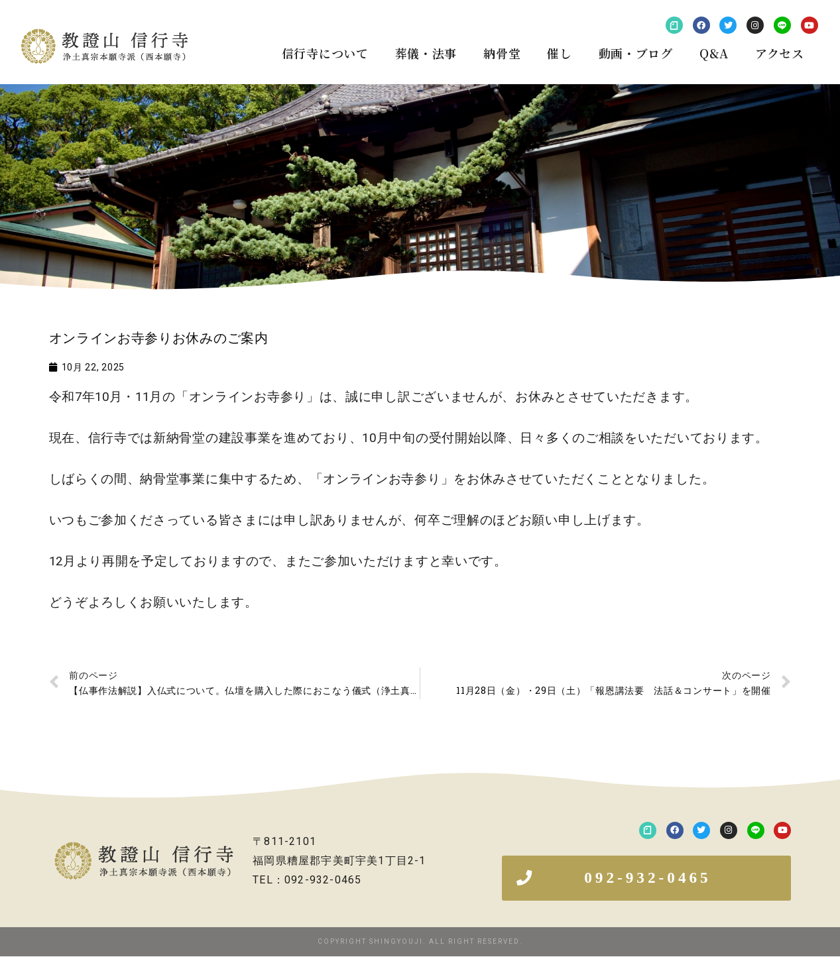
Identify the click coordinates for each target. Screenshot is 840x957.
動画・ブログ (636, 53)
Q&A (714, 53)
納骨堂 (501, 53)
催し (559, 53)
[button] (646, 878)
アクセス (779, 53)
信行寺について (325, 53)
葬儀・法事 (426, 53)
